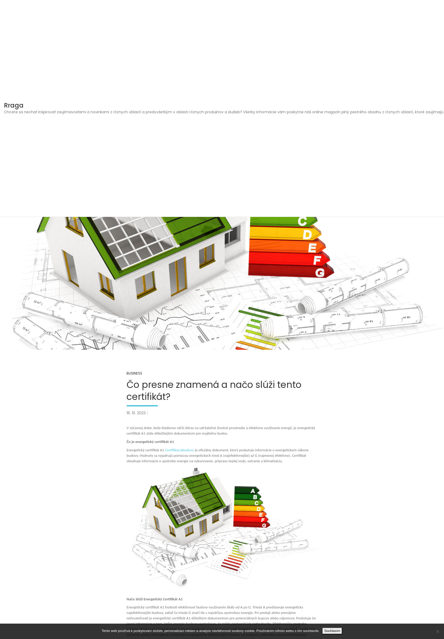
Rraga (14, 105)
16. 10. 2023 (136, 413)
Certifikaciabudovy (179, 450)
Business (134, 373)
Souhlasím (332, 631)
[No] (437, 631)
